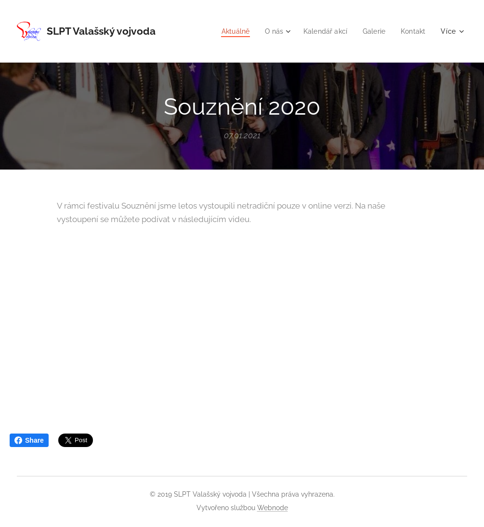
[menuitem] (229, 31)
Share (29, 440)
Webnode (272, 508)
